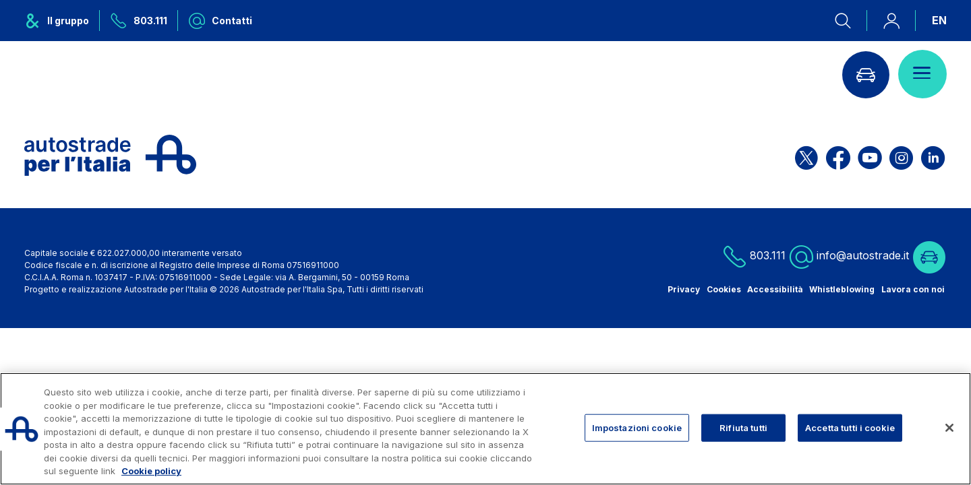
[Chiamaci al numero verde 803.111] (139, 20)
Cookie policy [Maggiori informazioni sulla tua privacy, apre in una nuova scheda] (151, 470)
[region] (485, 429)
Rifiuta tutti (743, 427)
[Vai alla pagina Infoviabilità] (865, 74)
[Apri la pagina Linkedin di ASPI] (933, 155)
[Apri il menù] (922, 74)
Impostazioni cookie (637, 427)
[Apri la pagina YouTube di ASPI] (870, 155)
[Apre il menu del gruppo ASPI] (62, 20)
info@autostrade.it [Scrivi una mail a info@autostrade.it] (849, 256)
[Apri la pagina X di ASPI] (806, 155)
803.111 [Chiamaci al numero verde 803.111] (754, 256)
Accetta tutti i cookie (850, 427)
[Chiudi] (949, 428)
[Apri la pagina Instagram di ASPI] (901, 155)
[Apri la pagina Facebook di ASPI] (838, 155)
